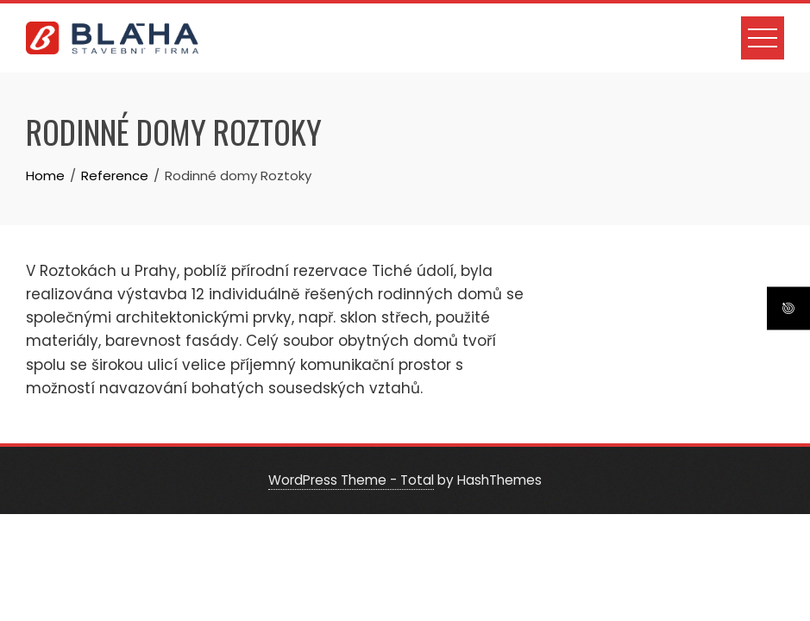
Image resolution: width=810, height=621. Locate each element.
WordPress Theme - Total (351, 480)
